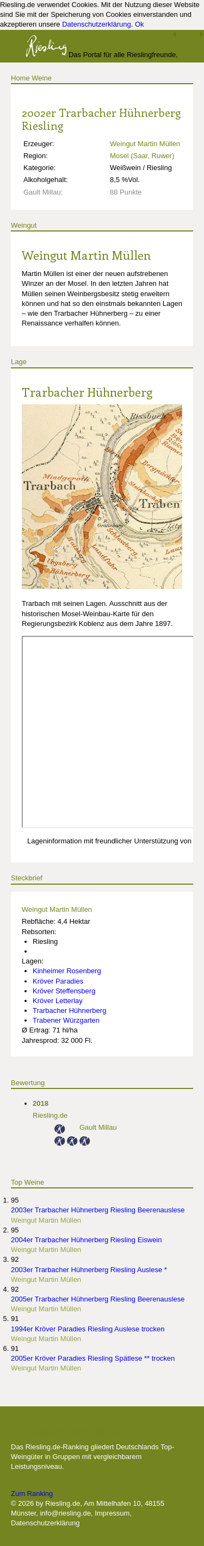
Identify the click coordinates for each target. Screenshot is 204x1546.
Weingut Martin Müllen (145, 144)
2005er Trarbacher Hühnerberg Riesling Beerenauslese (97, 1299)
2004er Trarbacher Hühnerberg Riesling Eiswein (86, 1240)
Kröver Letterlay (58, 1001)
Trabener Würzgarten (66, 1020)
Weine (42, 78)
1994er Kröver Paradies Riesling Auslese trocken (88, 1329)
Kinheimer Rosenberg (67, 971)
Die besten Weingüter (69, 1430)
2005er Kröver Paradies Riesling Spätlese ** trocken (93, 1358)
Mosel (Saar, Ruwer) (142, 156)
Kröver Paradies (58, 981)
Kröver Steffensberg (64, 991)
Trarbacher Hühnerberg (87, 392)
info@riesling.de (65, 1513)
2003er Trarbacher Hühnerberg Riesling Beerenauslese (97, 1210)
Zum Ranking (32, 1493)
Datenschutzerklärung (96, 24)
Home (20, 78)
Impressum (112, 1513)
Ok (139, 24)
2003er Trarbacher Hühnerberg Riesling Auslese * (89, 1270)
